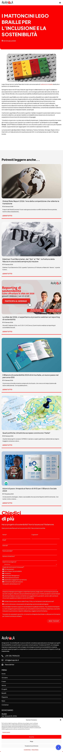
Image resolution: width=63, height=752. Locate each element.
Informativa (43, 611)
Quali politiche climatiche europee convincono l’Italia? (26, 433)
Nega (31, 741)
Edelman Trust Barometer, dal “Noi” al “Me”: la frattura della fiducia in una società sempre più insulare (28, 260)
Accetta (31, 737)
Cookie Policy (27, 749)
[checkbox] (31, 575)
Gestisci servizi (6, 732)
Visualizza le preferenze (31, 746)
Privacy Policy (35, 749)
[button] (60, 720)
